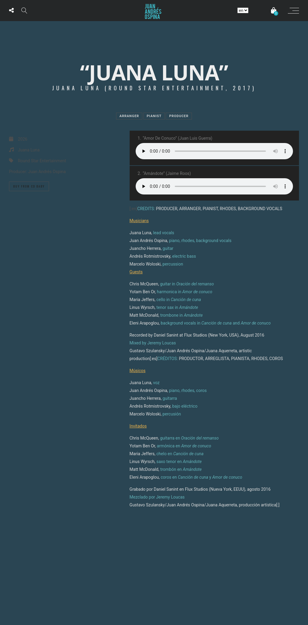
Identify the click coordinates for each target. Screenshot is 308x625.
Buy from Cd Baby (29, 186)
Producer (178, 116)
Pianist (154, 116)
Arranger (129, 116)
